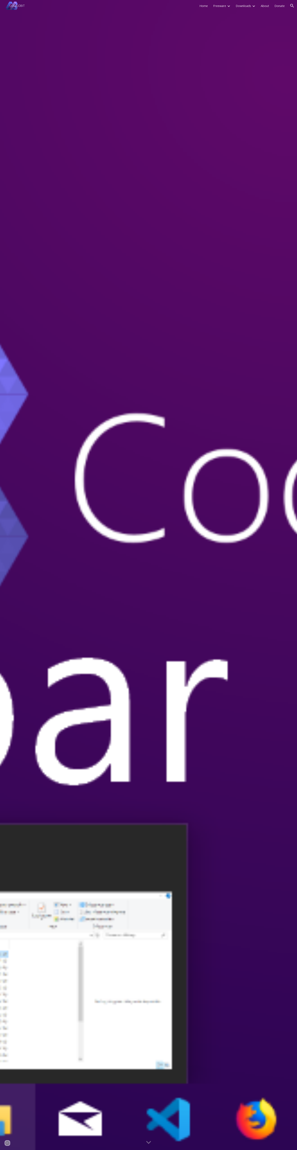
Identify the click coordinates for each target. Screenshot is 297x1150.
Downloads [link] (243, 6)
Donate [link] (279, 6)
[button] (292, 6)
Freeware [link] (219, 6)
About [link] (265, 6)
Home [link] (203, 6)
